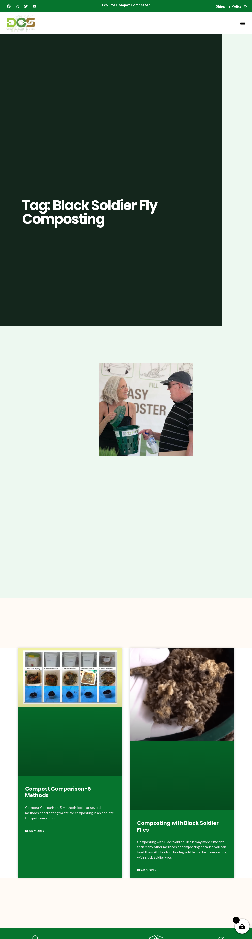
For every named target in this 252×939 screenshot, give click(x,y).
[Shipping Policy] (245, 6)
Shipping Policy (229, 6)
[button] (243, 23)
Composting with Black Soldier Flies (178, 826)
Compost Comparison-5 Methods (58, 792)
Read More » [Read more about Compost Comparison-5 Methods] (35, 830)
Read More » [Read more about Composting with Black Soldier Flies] (147, 870)
